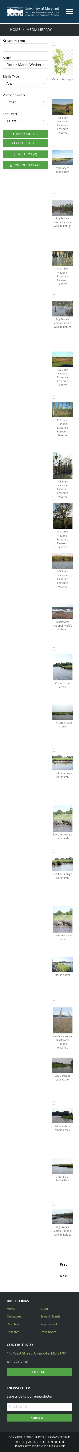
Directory (13, 1324)
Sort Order (10, 114)
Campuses (14, 1316)
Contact (39, 1372)
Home (15, 29)
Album (7, 58)
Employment (48, 1324)
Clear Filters (25, 143)
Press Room (48, 1332)
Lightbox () (25, 154)
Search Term (14, 41)
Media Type (11, 76)
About (44, 1309)
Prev (64, 1264)
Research (13, 1332)
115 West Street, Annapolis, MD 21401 (37, 1353)
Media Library (39, 29)
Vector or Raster (14, 95)
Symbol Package (25, 165)
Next (64, 1276)
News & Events (50, 1316)
